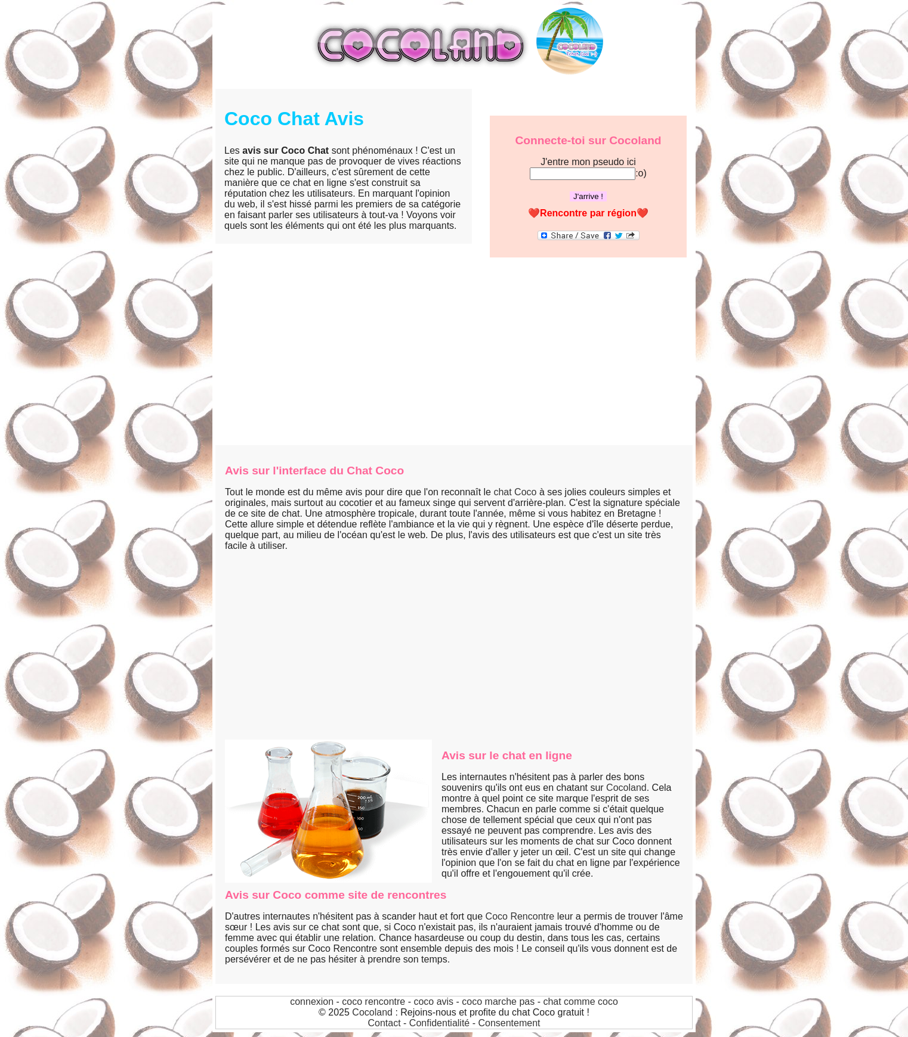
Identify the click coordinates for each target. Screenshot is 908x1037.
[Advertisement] (454, 355)
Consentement (509, 1023)
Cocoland (626, 788)
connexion (311, 1001)
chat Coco (514, 492)
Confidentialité (439, 1023)
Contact (383, 1023)
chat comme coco (580, 1001)
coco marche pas (498, 1001)
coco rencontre (373, 1001)
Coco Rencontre (520, 916)
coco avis (433, 1001)
